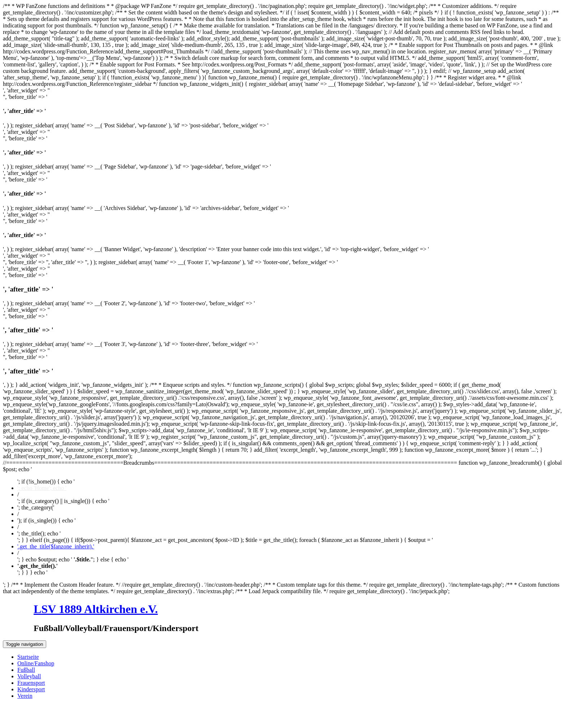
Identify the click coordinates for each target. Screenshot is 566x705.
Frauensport (31, 683)
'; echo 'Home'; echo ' (41, 488)
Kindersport (31, 689)
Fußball (26, 670)
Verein (24, 696)
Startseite (28, 657)
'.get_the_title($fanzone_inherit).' (55, 546)
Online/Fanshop (35, 663)
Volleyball (29, 676)
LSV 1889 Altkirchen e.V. (96, 609)
